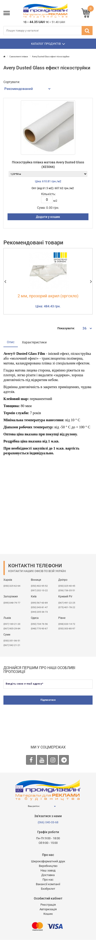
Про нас (48, 879)
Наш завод (48, 870)
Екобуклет (48, 888)
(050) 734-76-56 (39, 624)
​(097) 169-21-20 (11, 624)
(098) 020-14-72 (66, 624)
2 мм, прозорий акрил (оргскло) (48, 296)
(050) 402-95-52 (39, 586)
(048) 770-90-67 (39, 628)
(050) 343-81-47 (39, 607)
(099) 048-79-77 (11, 603)
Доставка (48, 875)
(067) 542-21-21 (11, 645)
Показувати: (66, 328)
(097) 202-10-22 (39, 590)
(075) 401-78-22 (66, 607)
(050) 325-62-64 (11, 586)
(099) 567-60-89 (39, 603)
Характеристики (34, 342)
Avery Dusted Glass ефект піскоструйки (50, 56)
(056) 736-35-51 (66, 590)
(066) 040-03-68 (48, 822)
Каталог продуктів (48, 43)
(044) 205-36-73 (39, 612)
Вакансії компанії (48, 884)
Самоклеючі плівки (18, 56)
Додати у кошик (48, 217)
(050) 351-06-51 (11, 640)
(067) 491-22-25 (66, 603)
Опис (10, 342)
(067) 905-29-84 (11, 628)
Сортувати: (11, 82)
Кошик (48, 913)
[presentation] (48, 718)
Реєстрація (48, 904)
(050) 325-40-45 (66, 586)
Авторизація (48, 909)
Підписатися (48, 699)
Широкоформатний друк (48, 861)
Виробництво (48, 866)
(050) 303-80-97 (66, 628)
